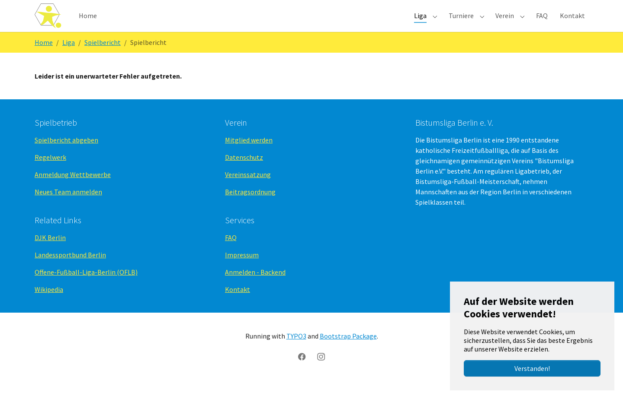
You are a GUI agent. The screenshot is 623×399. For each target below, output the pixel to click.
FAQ (231, 253)
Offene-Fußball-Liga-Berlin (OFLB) (86, 287)
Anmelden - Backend (255, 287)
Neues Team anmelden (68, 207)
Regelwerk (50, 172)
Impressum (242, 270)
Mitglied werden (249, 155)
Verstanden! (532, 368)
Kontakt (237, 305)
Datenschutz (244, 172)
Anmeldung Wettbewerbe (73, 190)
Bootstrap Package (348, 351)
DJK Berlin (50, 253)
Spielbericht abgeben (66, 155)
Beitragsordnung (250, 207)
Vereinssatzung (248, 190)
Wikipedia (49, 305)
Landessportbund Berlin (70, 270)
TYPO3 (296, 351)
